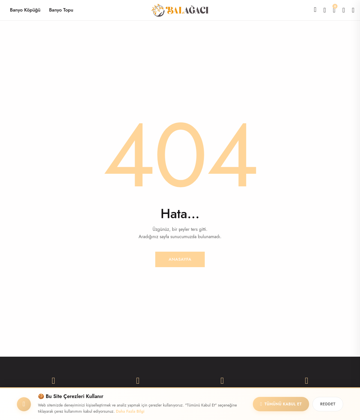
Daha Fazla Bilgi (130, 411)
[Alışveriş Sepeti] (334, 10)
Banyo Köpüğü (25, 9)
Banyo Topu (61, 9)
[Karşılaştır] (324, 10)
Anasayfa (180, 259)
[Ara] (315, 9)
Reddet (326, 404)
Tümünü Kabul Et (277, 404)
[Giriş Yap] (353, 10)
